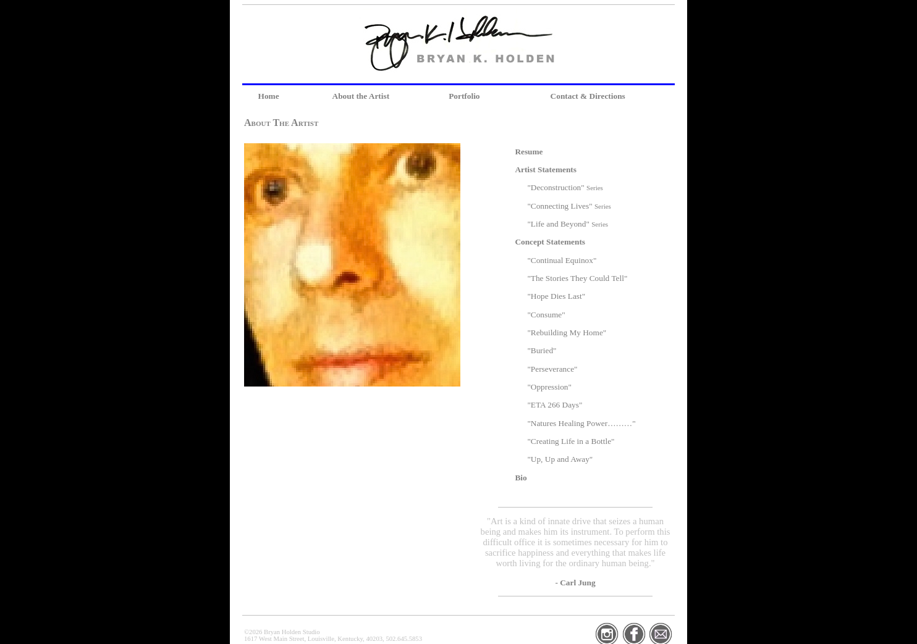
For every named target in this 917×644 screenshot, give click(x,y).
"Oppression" (549, 386)
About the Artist (361, 96)
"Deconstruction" (565, 187)
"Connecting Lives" (569, 206)
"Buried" (541, 350)
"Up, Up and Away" (560, 459)
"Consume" (546, 314)
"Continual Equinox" (561, 260)
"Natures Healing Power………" (581, 423)
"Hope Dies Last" (556, 296)
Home (268, 96)
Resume (529, 151)
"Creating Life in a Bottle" (570, 441)
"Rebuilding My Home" (566, 332)
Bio (520, 477)
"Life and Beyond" (567, 223)
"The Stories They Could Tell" (577, 278)
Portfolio (464, 96)
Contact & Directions (588, 96)
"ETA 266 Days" (554, 404)
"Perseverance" (552, 369)
